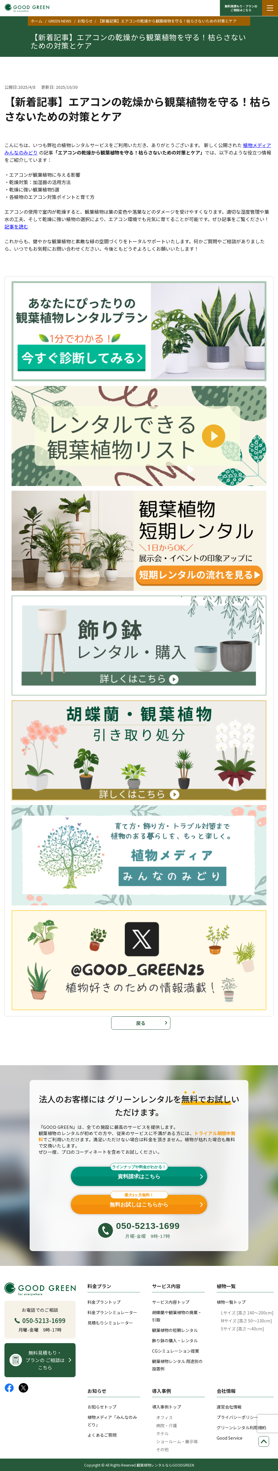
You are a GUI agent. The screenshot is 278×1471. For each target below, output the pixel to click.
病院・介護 (166, 1425)
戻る (141, 1022)
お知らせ (85, 21)
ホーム (36, 21)
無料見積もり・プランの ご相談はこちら (241, 8)
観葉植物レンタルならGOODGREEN (165, 1464)
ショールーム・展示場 (177, 1441)
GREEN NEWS (59, 21)
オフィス (164, 1417)
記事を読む (16, 226)
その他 (162, 1449)
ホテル (162, 1433)
